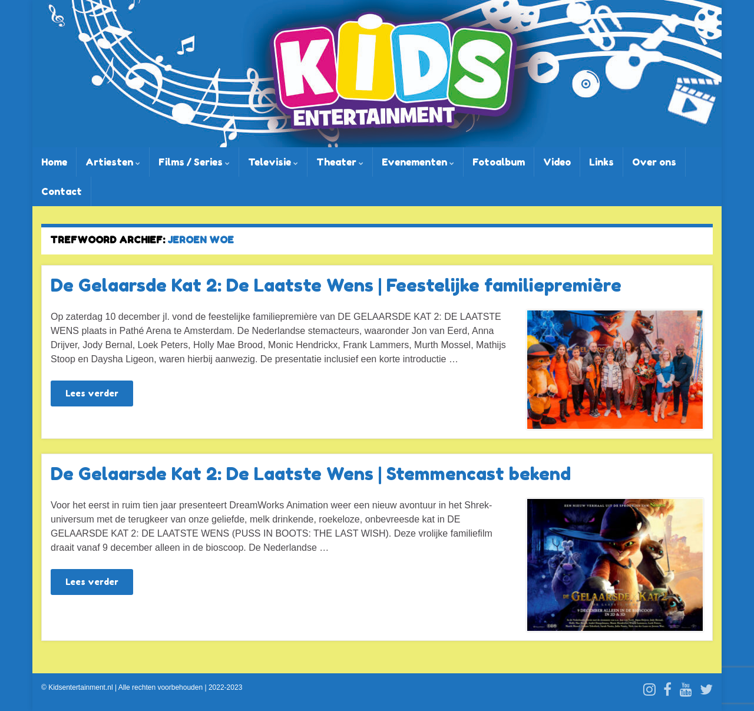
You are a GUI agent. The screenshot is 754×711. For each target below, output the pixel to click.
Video (557, 162)
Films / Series (194, 162)
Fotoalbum (498, 162)
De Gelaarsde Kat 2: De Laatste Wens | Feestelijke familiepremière (336, 285)
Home (54, 162)
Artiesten (112, 162)
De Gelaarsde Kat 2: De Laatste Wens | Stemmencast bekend (311, 473)
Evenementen (418, 162)
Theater (339, 162)
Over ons (654, 162)
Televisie (273, 162)
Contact (61, 191)
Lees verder (91, 393)
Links (601, 162)
